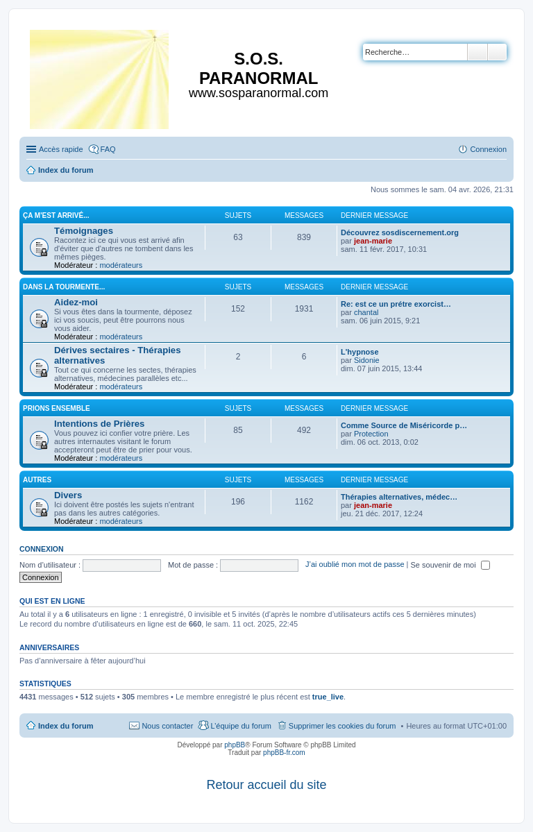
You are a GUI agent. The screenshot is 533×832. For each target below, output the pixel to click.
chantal (366, 312)
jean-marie (373, 241)
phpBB (234, 745)
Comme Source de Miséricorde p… (404, 425)
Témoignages (83, 231)
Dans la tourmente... (64, 287)
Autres (37, 480)
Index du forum (65, 726)
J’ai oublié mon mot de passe (354, 565)
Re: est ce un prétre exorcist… (396, 304)
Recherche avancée (497, 52)
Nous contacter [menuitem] (167, 726)
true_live (328, 697)
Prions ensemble (56, 408)
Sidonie (367, 360)
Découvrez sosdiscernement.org (400, 232)
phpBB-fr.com (284, 752)
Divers (68, 495)
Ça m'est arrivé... (56, 215)
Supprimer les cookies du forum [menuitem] (342, 726)
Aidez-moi (76, 302)
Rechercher (477, 52)
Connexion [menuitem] (488, 149)
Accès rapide (61, 149)
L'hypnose (360, 352)
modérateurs (120, 265)
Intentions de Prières (99, 423)
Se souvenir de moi (450, 565)
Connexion (41, 549)
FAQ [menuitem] (108, 149)
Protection (371, 434)
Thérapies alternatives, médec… (399, 497)
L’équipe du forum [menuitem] (240, 726)
